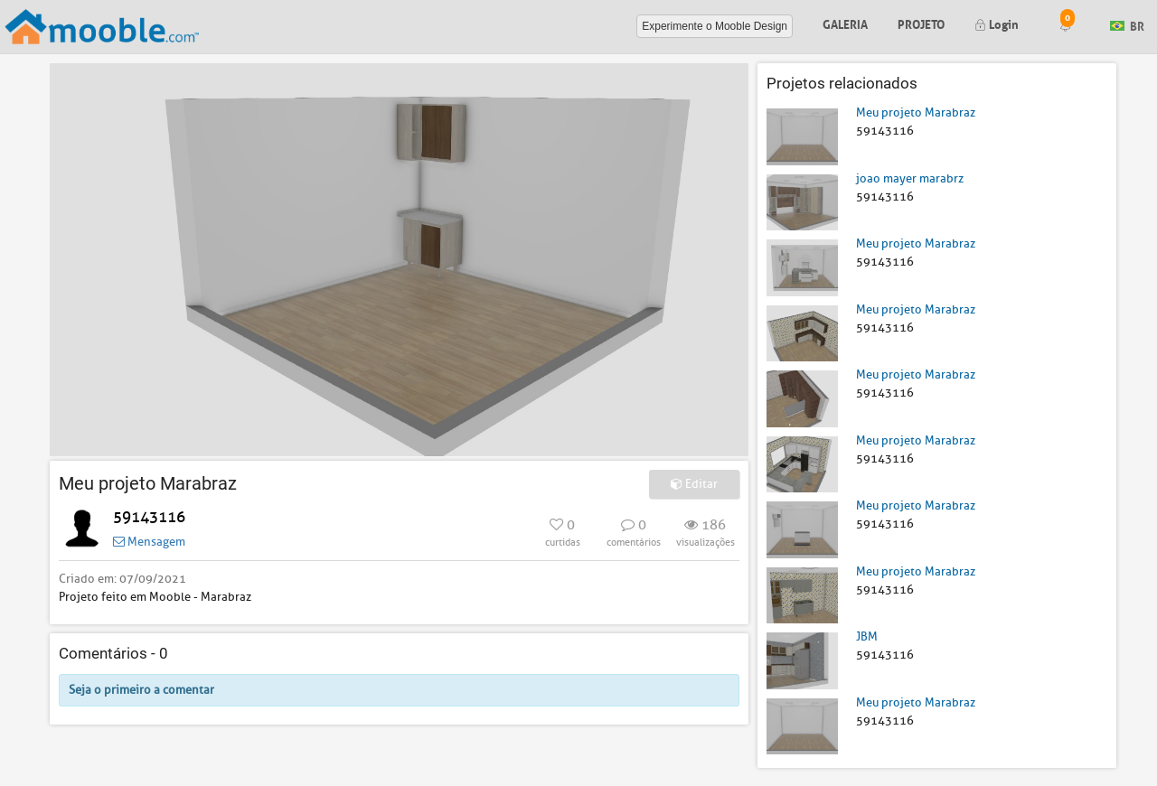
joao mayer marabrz (910, 178)
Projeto (921, 23)
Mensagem (149, 541)
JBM (867, 636)
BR (1127, 24)
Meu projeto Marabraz (915, 112)
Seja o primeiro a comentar (141, 689)
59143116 (149, 517)
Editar (694, 483)
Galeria (845, 23)
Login (996, 23)
